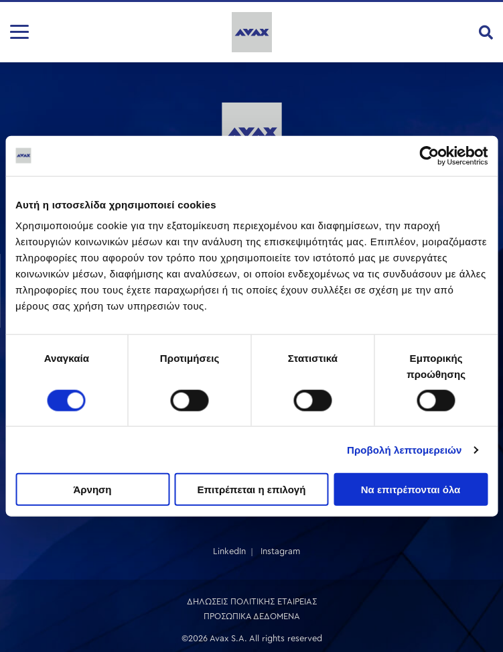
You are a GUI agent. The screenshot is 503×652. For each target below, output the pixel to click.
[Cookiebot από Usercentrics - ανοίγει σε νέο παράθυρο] (429, 155)
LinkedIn (229, 551)
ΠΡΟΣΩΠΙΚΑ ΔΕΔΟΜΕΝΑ (252, 616)
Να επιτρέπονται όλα (411, 489)
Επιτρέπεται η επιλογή (252, 489)
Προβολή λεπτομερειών (404, 449)
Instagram (280, 551)
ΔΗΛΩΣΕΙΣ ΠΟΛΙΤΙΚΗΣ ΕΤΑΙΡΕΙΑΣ (252, 601)
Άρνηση (92, 489)
